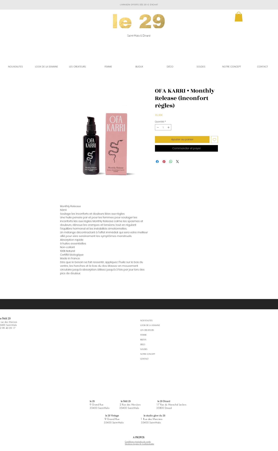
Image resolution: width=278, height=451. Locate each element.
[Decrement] (157, 127)
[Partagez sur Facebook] (157, 161)
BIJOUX (143, 340)
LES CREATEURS (147, 330)
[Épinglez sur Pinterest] (164, 161)
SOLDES (143, 349)
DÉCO (142, 344)
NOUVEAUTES (146, 320)
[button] (239, 16)
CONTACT (144, 359)
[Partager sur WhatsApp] (171, 161)
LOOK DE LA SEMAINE (150, 325)
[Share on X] (177, 161)
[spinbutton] (163, 127)
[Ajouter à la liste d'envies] (214, 139)
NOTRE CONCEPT (147, 354)
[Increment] (169, 127)
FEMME (143, 335)
